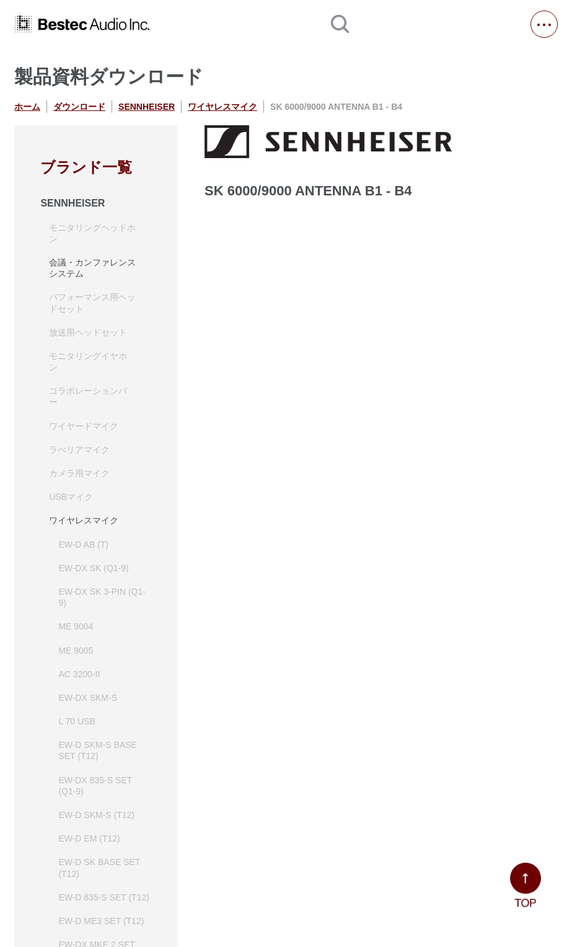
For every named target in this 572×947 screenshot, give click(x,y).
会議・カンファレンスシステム (92, 267)
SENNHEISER (146, 107)
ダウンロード (79, 107)
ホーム (27, 107)
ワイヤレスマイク (222, 107)
